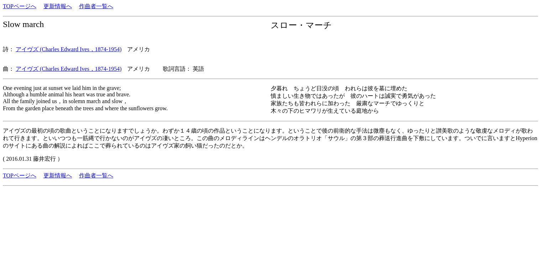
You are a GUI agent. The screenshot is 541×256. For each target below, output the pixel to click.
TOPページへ (19, 6)
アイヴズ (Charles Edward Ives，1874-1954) (68, 49)
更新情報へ (57, 6)
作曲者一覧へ (96, 6)
